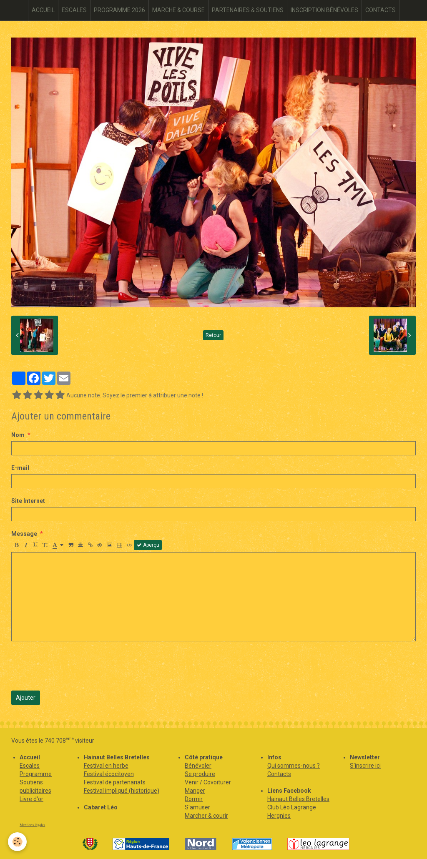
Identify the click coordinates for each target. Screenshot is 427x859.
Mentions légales (32, 825)
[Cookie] (17, 841)
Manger (195, 790)
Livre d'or (31, 799)
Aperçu (148, 545)
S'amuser (197, 807)
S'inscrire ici (365, 765)
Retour (213, 335)
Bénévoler (198, 765)
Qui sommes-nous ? (293, 765)
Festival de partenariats (115, 782)
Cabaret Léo (101, 807)
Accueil (30, 757)
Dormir (194, 799)
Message (24, 533)
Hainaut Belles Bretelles (298, 799)
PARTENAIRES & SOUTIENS (248, 10)
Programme (36, 774)
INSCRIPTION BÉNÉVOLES (324, 10)
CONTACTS (380, 10)
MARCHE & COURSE (178, 10)
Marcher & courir (206, 815)
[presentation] (74, 666)
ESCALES (74, 10)
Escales (30, 765)
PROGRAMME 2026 (119, 10)
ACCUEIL (43, 10)
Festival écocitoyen (109, 774)
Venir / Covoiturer (208, 782)
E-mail (20, 468)
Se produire (200, 774)
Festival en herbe (106, 765)
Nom (18, 435)
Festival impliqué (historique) (121, 790)
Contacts (279, 774)
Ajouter (25, 697)
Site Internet (28, 500)
